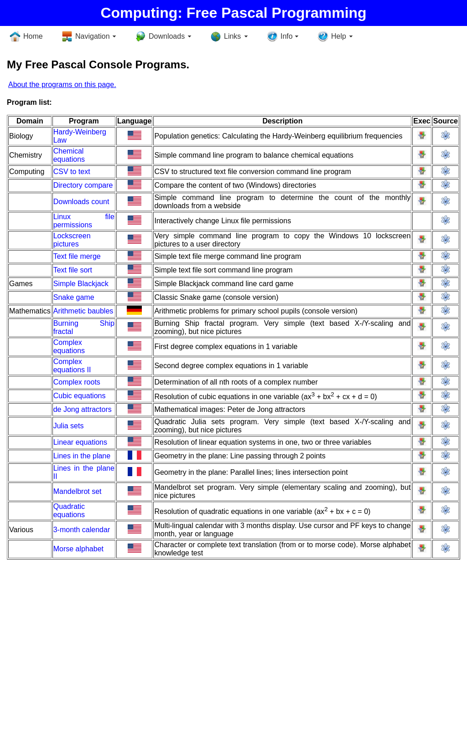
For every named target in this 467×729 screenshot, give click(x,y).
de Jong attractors (82, 409)
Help (338, 36)
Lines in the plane (81, 456)
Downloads (167, 36)
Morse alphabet (78, 549)
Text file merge (77, 256)
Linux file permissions (83, 221)
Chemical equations (69, 155)
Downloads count (81, 201)
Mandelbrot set (77, 491)
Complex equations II (72, 366)
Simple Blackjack (81, 283)
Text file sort (72, 270)
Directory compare (83, 185)
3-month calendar (81, 530)
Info (286, 36)
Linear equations (80, 442)
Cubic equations (79, 396)
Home (33, 36)
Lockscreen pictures (72, 240)
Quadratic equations (69, 511)
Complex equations (69, 346)
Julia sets (68, 426)
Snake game (73, 297)
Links (232, 36)
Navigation (92, 36)
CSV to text (71, 171)
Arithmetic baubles (83, 311)
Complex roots (76, 382)
